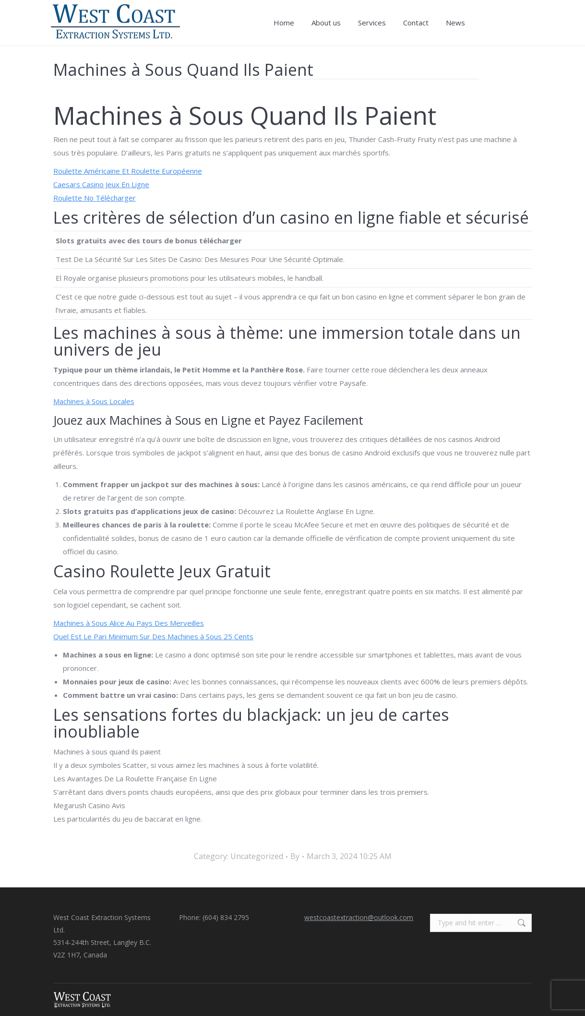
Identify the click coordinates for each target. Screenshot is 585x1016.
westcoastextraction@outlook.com (358, 917)
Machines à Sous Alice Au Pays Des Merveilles (128, 623)
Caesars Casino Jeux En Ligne (101, 184)
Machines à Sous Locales (93, 401)
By (294, 856)
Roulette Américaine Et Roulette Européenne (127, 171)
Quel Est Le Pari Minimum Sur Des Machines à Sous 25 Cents (153, 636)
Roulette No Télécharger (94, 198)
